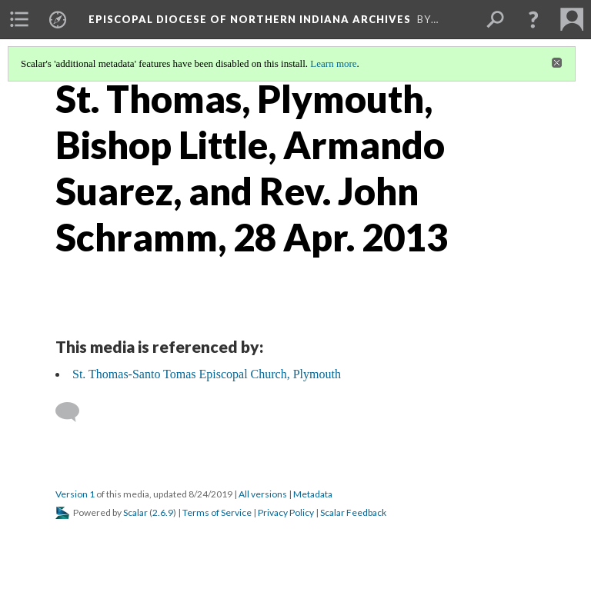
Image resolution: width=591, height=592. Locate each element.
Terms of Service (217, 512)
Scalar (135, 512)
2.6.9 (162, 512)
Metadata (312, 494)
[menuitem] (19, 19)
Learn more (333, 63)
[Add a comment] (74, 412)
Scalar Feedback (353, 512)
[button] (533, 19)
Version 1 (75, 494)
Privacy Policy (286, 512)
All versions (263, 494)
